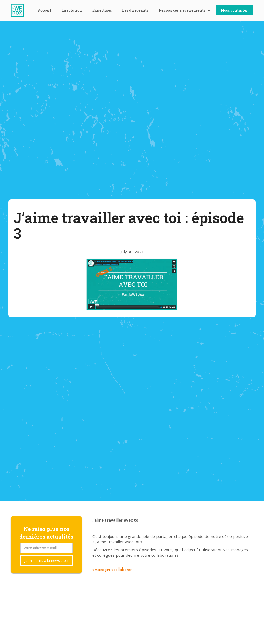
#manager (101, 570)
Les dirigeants (135, 10)
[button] (185, 10)
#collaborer (121, 570)
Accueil (44, 10)
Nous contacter (234, 10)
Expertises (102, 10)
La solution (72, 10)
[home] (20, 10)
